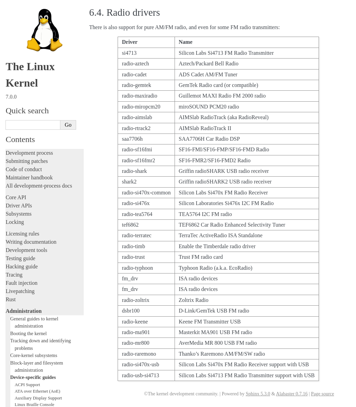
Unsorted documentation (32, 362)
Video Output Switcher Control (43, 272)
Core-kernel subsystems (33, 69)
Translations (19, 373)
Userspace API (21, 318)
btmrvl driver (26, 125)
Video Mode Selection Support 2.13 (47, 245)
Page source (322, 393)
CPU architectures (25, 350)
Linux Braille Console (35, 118)
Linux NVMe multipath (36, 198)
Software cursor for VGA (37, 265)
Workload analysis (28, 278)
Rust (10, 13)
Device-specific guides (33, 91)
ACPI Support (27, 98)
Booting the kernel (28, 47)
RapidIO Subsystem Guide (38, 218)
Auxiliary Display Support (38, 111)
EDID (20, 145)
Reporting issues (23, 302)
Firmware (16, 330)
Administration (23, 25)
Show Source (20, 401)
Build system (19, 294)
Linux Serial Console (34, 238)
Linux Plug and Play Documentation (47, 211)
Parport (21, 205)
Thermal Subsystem (32, 251)
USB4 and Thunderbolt (35, 258)
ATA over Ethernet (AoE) (37, 104)
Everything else (25, 286)
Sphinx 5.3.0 (258, 393)
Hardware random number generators (48, 158)
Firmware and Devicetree (33, 338)
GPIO (20, 151)
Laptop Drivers (28, 165)
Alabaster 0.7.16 (292, 393)
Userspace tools (22, 310)
